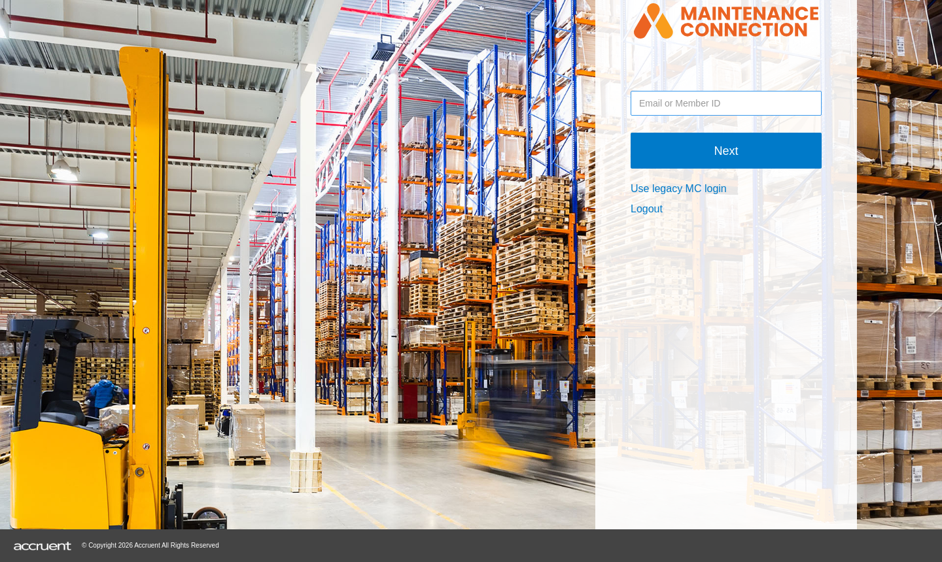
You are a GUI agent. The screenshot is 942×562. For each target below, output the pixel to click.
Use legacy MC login (679, 188)
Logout (647, 208)
